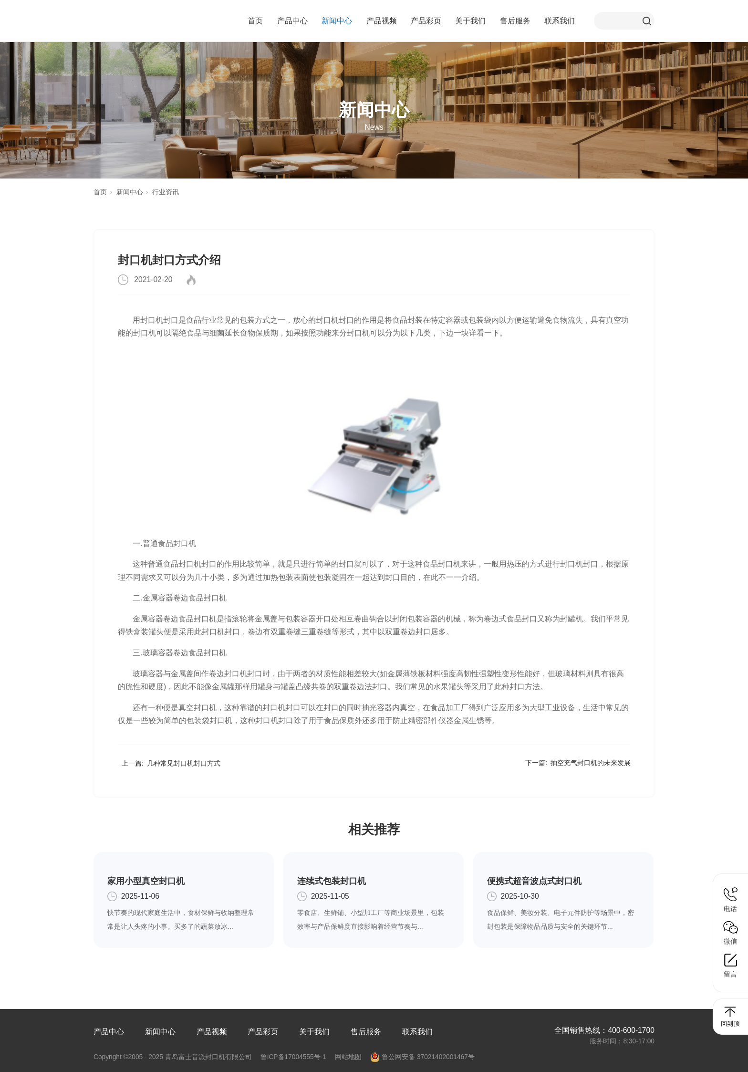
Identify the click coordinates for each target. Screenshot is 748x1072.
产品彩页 (426, 21)
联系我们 (559, 21)
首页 (255, 21)
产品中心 (292, 21)
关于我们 (470, 21)
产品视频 (381, 21)
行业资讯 (165, 192)
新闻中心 (337, 21)
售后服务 (515, 21)
